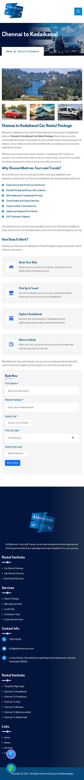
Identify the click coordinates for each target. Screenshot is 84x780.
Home (9, 51)
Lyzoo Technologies (63, 773)
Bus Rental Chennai (12, 578)
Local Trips (8, 609)
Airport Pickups (10, 598)
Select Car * (11, 416)
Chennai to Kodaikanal (14, 691)
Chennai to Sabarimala (14, 717)
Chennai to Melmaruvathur (16, 712)
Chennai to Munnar (12, 707)
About (6, 742)
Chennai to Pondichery (14, 696)
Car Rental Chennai (12, 568)
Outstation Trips (11, 614)
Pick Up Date (12, 430)
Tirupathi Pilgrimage (13, 686)
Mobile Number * (14, 399)
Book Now (12, 462)
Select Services (13, 446)
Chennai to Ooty (11, 702)
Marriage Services (12, 604)
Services (7, 748)
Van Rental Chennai (13, 573)
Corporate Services (12, 619)
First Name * (12, 383)
